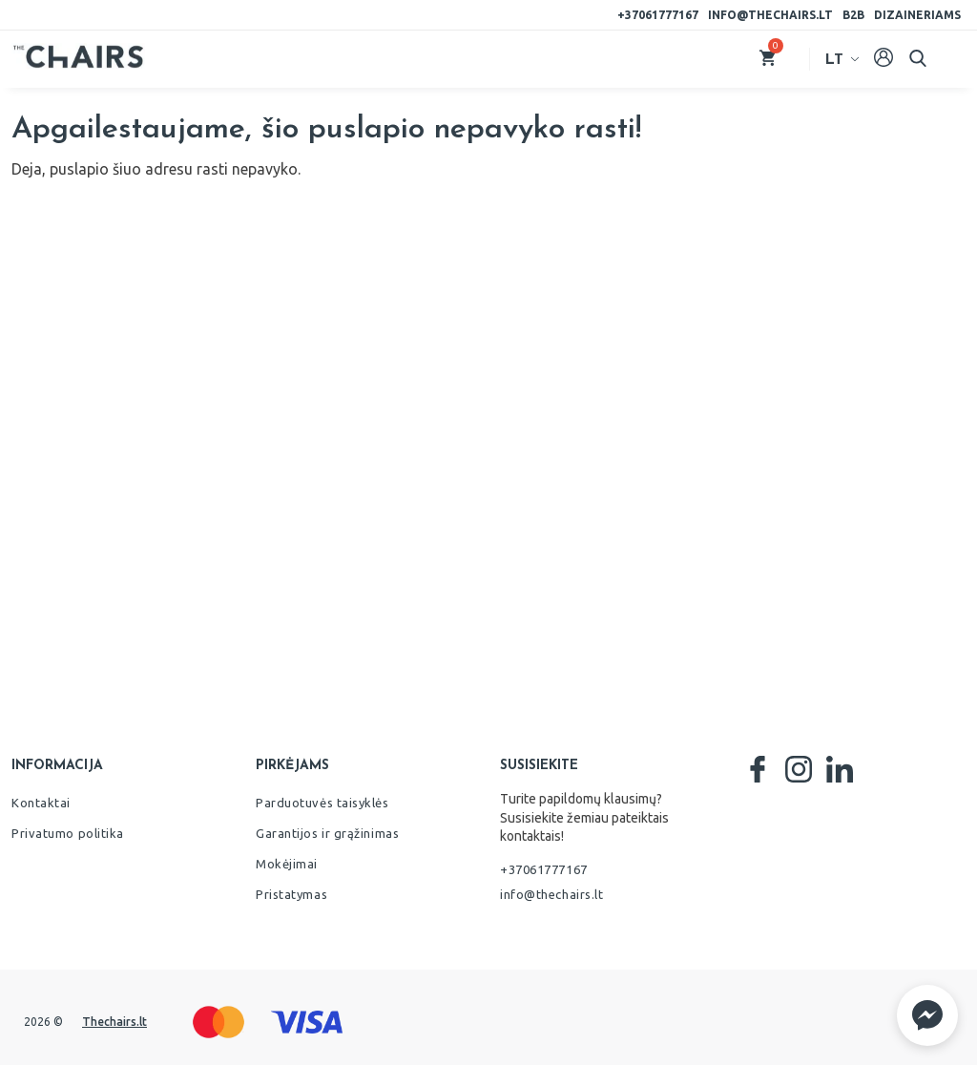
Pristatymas (291, 894)
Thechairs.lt (114, 1021)
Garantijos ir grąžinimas (327, 833)
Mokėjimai (287, 863)
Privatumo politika (67, 833)
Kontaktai (41, 802)
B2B (853, 15)
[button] (927, 1015)
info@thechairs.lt (770, 15)
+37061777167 (657, 15)
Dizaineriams (917, 15)
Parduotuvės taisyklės (322, 802)
